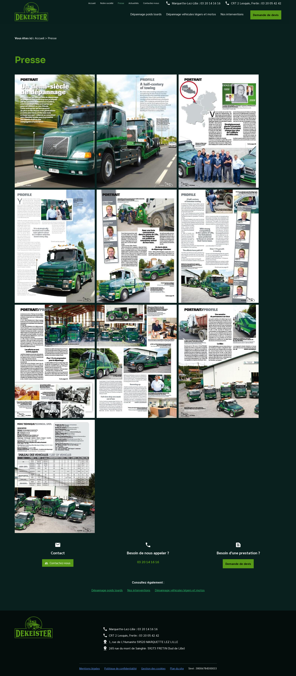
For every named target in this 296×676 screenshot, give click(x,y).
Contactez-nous (151, 5)
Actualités (134, 5)
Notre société (106, 5)
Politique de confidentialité (120, 664)
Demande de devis (266, 17)
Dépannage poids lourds (146, 16)
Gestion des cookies (153, 664)
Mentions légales (89, 664)
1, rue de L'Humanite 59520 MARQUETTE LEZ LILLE (143, 638)
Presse (121, 5)
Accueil (92, 5)
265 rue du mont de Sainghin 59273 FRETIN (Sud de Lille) (147, 644)
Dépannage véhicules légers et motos (191, 16)
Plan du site (177, 664)
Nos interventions (232, 16)
